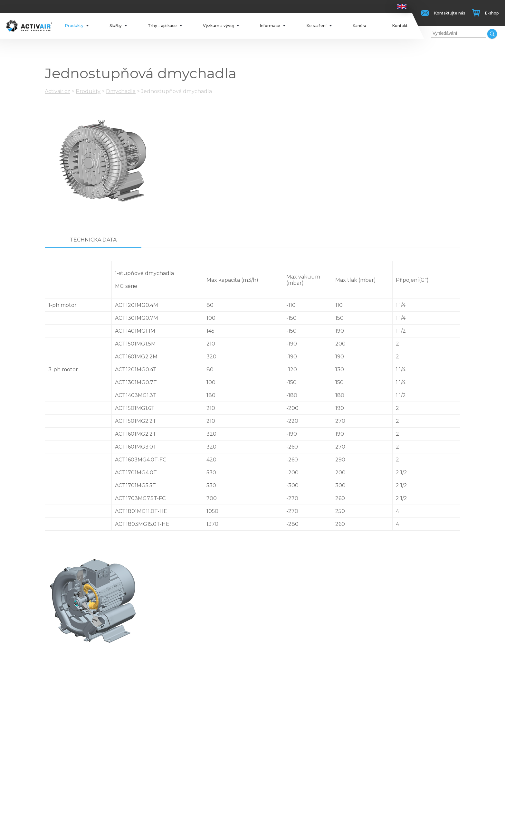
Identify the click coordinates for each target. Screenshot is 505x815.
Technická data (93, 240)
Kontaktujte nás (449, 13)
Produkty (74, 25)
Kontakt (400, 25)
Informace (270, 25)
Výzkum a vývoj (218, 25)
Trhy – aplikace (162, 25)
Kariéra (359, 25)
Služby (116, 25)
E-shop (492, 13)
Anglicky (401, 6)
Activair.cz (57, 91)
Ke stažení (317, 25)
